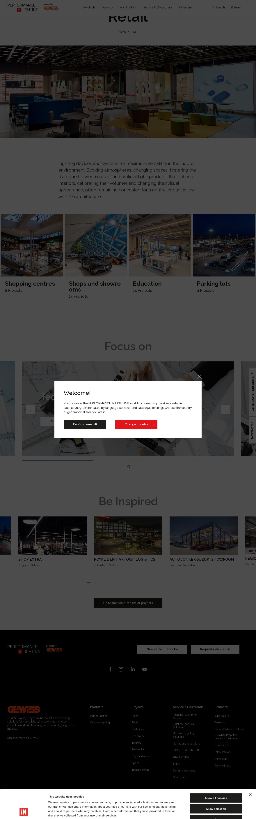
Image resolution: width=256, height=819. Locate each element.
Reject (216, 792)
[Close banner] (250, 767)
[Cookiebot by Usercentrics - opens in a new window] (24, 812)
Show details (193, 811)
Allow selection (216, 781)
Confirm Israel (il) (85, 424)
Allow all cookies (216, 770)
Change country (136, 424)
